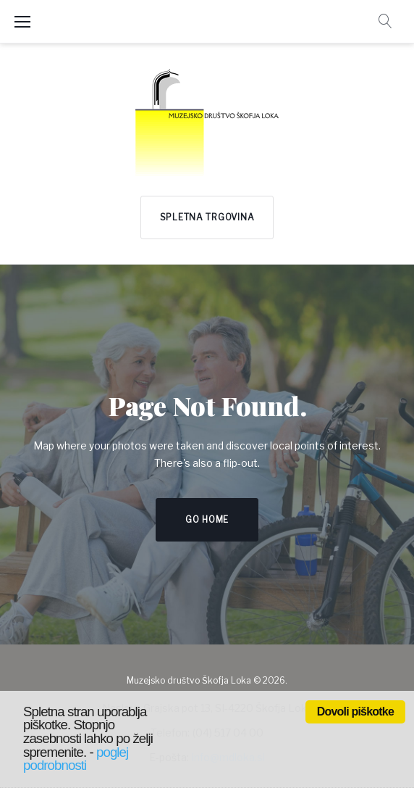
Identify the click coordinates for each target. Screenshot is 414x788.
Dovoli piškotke (355, 711)
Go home (207, 519)
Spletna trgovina (207, 217)
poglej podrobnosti (75, 759)
